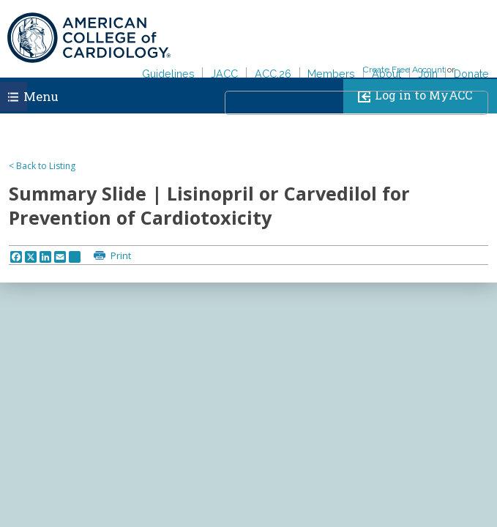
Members (331, 73)
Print (119, 255)
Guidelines (168, 73)
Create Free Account (404, 69)
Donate (471, 73)
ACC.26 (273, 73)
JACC (224, 73)
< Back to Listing (42, 166)
